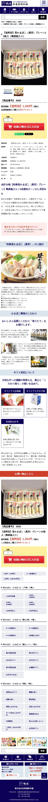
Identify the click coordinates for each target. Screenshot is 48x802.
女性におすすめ (34, 707)
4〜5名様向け (11, 635)
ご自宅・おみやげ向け (12, 579)
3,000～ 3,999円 (32, 603)
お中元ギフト (34, 660)
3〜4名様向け (34, 628)
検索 (43, 17)
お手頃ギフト (34, 728)
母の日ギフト (34, 653)
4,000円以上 (10, 611)
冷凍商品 (9, 721)
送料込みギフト (11, 692)
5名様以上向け (34, 635)
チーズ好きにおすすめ (13, 714)
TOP (2, 22)
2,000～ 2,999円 (9, 603)
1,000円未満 (10, 596)
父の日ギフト (11, 660)
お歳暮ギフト (34, 667)
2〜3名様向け (11, 628)
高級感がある (34, 714)
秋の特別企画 (11, 667)
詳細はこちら (13, 775)
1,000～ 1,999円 (32, 596)
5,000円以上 (33, 611)
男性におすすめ (11, 707)
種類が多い (33, 692)
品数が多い (10, 699)
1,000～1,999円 (9, 574)
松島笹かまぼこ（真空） (14, 22)
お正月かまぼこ (11, 675)
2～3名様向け (31, 574)
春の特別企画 (11, 653)
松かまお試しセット (36, 721)
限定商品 (32, 699)
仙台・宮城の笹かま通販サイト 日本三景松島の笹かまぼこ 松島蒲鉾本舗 (14, 3)
